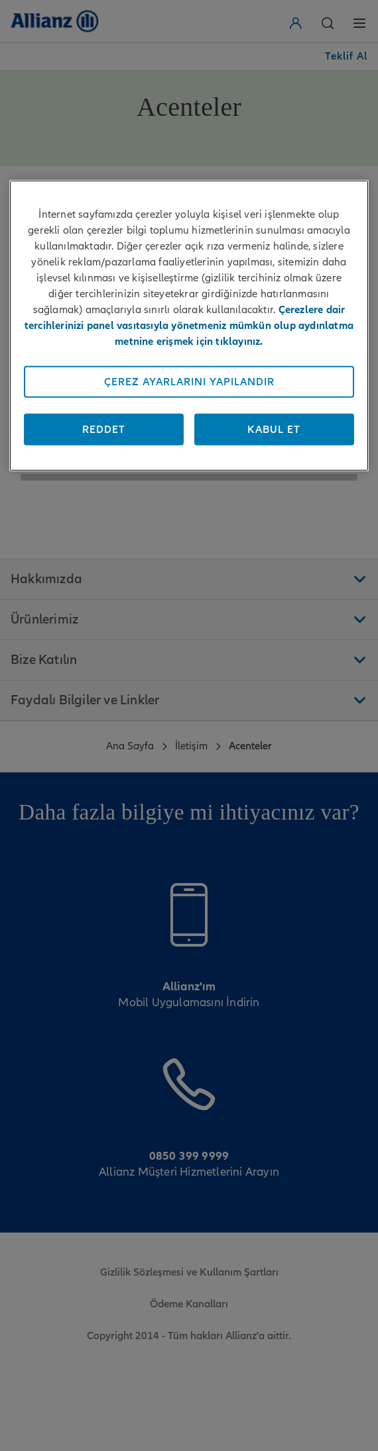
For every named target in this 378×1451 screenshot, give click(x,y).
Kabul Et (273, 429)
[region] (189, 325)
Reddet (103, 429)
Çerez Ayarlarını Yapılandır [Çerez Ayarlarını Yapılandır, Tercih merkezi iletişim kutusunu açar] (189, 382)
